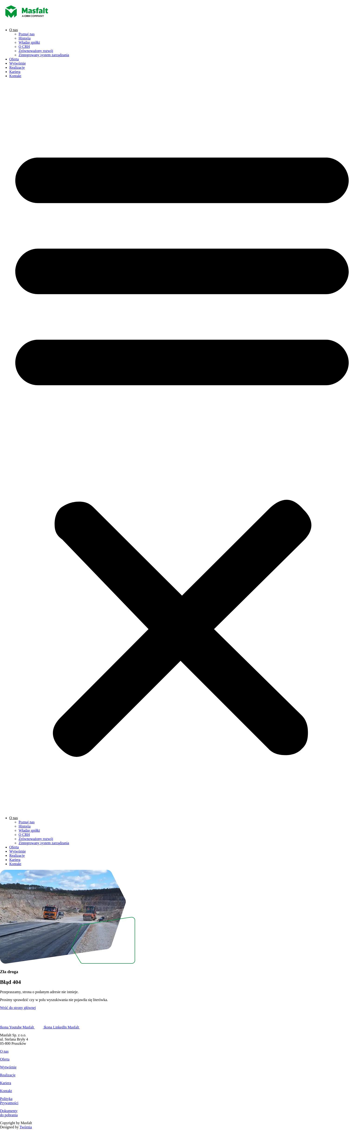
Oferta (14, 59)
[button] (182, 447)
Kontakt (15, 76)
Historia (25, 38)
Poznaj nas (27, 34)
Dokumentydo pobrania (9, 1113)
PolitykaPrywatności (9, 1101)
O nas (13, 30)
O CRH (24, 47)
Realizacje (17, 67)
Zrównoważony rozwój (36, 51)
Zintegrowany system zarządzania (44, 55)
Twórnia (26, 1127)
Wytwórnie (17, 63)
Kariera (14, 72)
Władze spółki (29, 42)
